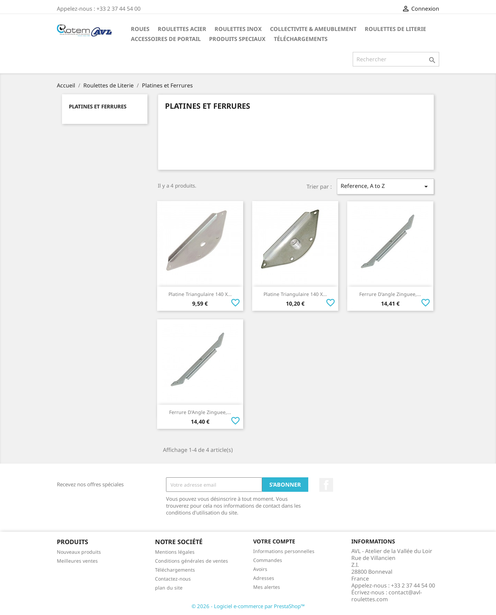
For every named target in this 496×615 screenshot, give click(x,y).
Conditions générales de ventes (191, 561)
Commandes (267, 560)
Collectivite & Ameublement (313, 29)
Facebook (326, 485)
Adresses (263, 578)
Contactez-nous (173, 578)
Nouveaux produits (79, 552)
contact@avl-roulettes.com (386, 596)
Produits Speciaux (237, 39)
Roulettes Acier (182, 29)
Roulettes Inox (238, 29)
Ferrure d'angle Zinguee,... (390, 294)
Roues (140, 29)
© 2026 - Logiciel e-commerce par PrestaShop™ (248, 606)
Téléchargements (301, 39)
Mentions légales (175, 552)
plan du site (169, 587)
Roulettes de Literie (395, 29)
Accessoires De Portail (166, 39)
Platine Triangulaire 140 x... (200, 294)
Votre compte (274, 541)
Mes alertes (266, 587)
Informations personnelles (283, 551)
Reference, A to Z (385, 186)
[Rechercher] (396, 59)
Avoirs (260, 569)
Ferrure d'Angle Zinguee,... (200, 412)
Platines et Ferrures (97, 106)
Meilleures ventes (77, 561)
